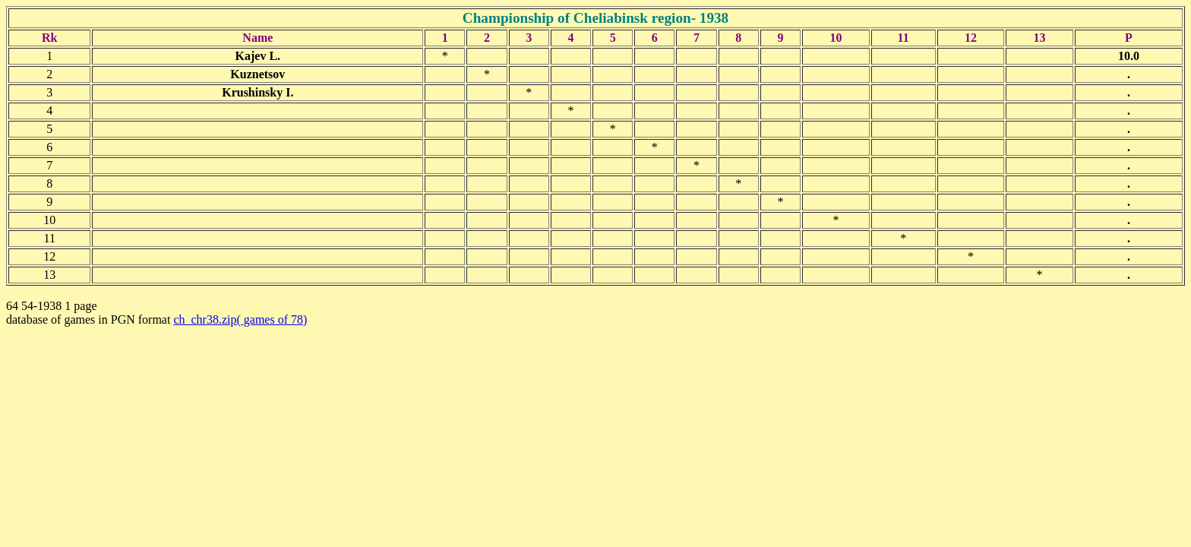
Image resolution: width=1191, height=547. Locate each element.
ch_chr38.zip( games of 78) (240, 319)
